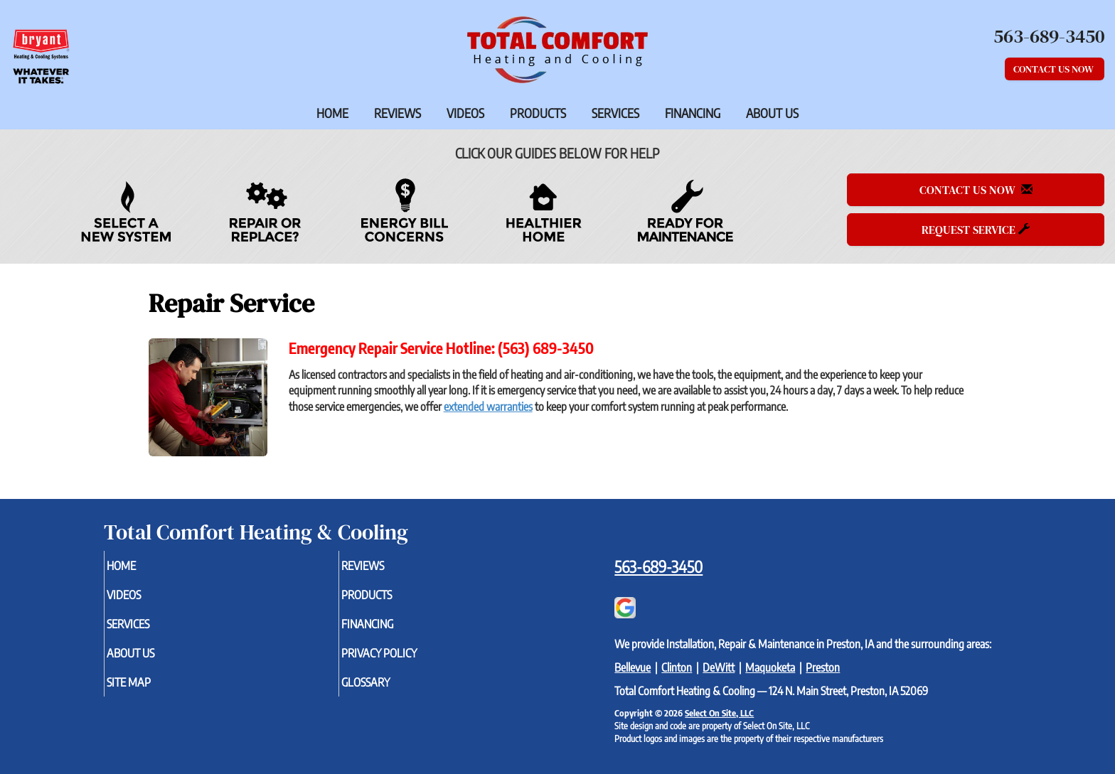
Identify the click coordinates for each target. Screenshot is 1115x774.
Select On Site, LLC (719, 713)
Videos (465, 113)
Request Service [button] (976, 229)
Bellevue (632, 667)
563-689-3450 (658, 566)
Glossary (389, 691)
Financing (692, 113)
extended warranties (488, 406)
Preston (823, 667)
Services (615, 113)
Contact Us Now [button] (1054, 69)
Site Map (152, 691)
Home (332, 113)
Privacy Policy (405, 660)
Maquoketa (770, 667)
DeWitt (719, 667)
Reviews (397, 113)
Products (538, 113)
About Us (772, 113)
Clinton (676, 667)
